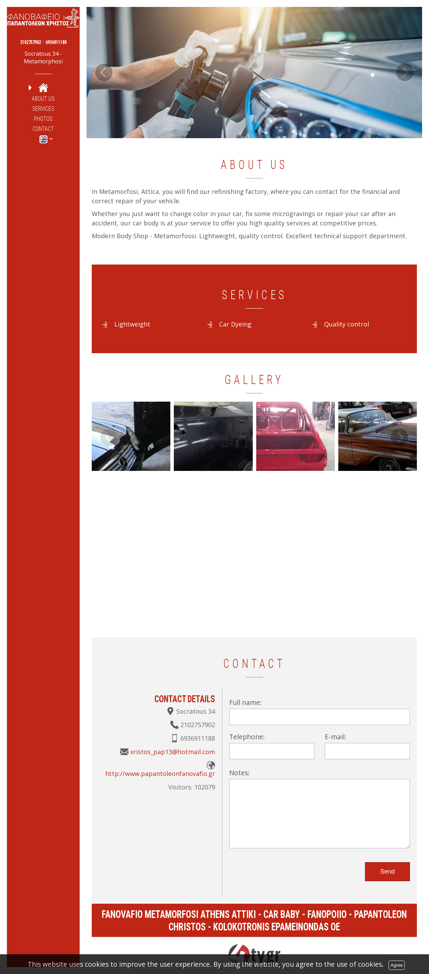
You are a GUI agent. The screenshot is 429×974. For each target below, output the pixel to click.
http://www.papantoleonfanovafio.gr (160, 773)
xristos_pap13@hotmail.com (172, 752)
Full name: (245, 702)
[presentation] (281, 868)
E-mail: (335, 736)
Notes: (239, 772)
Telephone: (247, 736)
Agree (397, 965)
